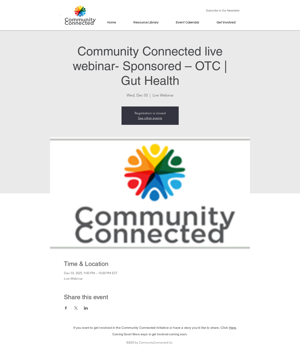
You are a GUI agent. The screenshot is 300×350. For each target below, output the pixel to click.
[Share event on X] (76, 308)
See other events (150, 118)
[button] (222, 10)
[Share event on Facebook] (66, 308)
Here (232, 328)
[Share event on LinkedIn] (86, 308)
